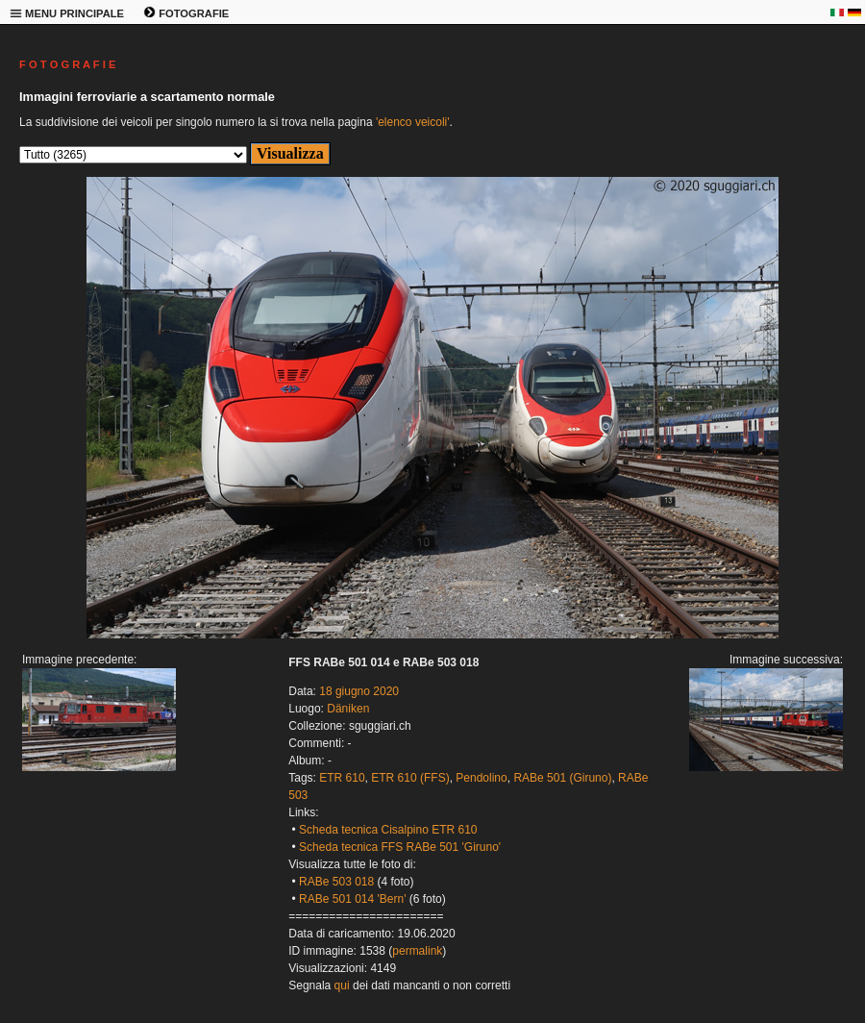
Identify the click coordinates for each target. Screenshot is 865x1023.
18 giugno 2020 (359, 691)
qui (342, 985)
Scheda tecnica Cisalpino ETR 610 (388, 829)
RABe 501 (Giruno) (562, 778)
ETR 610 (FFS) (410, 778)
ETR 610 (341, 778)
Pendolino (481, 778)
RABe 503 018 (336, 881)
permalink (417, 951)
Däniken (348, 708)
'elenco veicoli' (413, 122)
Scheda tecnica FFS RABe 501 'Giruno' (400, 847)
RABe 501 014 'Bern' (352, 899)
